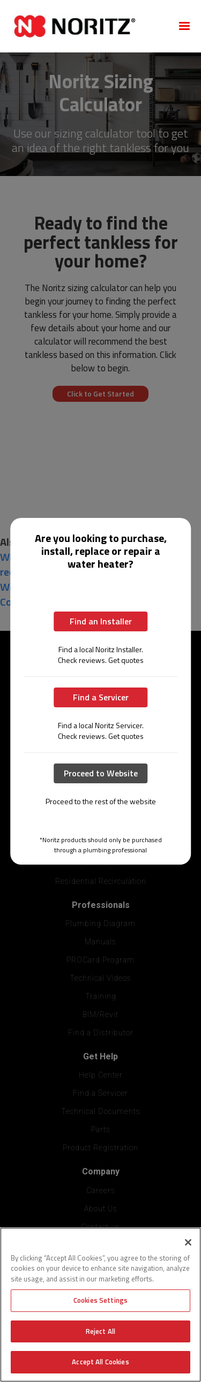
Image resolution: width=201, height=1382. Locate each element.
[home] (88, 26)
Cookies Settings (100, 1300)
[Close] (188, 1242)
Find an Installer (101, 621)
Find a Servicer (101, 697)
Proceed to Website (101, 773)
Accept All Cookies (100, 1361)
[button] (184, 26)
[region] (100, 1304)
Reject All (100, 1331)
